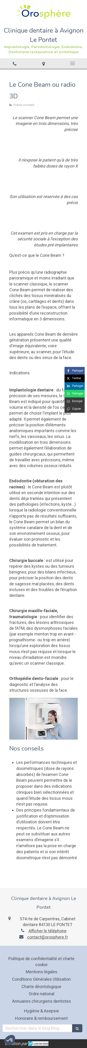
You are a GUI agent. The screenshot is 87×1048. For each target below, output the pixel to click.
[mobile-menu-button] (72, 63)
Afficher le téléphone (48, 930)
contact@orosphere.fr (47, 937)
